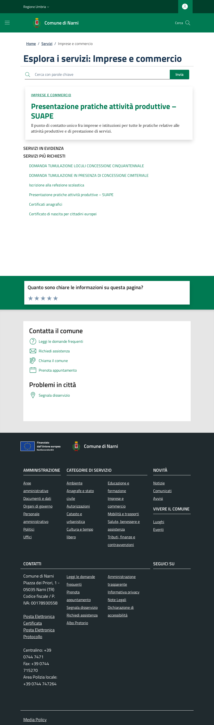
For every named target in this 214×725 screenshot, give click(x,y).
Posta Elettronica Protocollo (39, 633)
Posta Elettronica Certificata (39, 619)
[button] (36, 6)
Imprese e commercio (51, 94)
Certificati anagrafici (45, 204)
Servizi (46, 43)
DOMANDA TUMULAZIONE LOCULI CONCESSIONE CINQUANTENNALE (86, 166)
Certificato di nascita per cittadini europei (63, 214)
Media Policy (35, 719)
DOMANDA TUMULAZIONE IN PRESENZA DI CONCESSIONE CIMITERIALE (89, 175)
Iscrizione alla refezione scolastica (56, 185)
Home (31, 43)
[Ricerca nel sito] (188, 23)
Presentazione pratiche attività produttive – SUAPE (71, 194)
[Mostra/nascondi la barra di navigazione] (7, 22)
